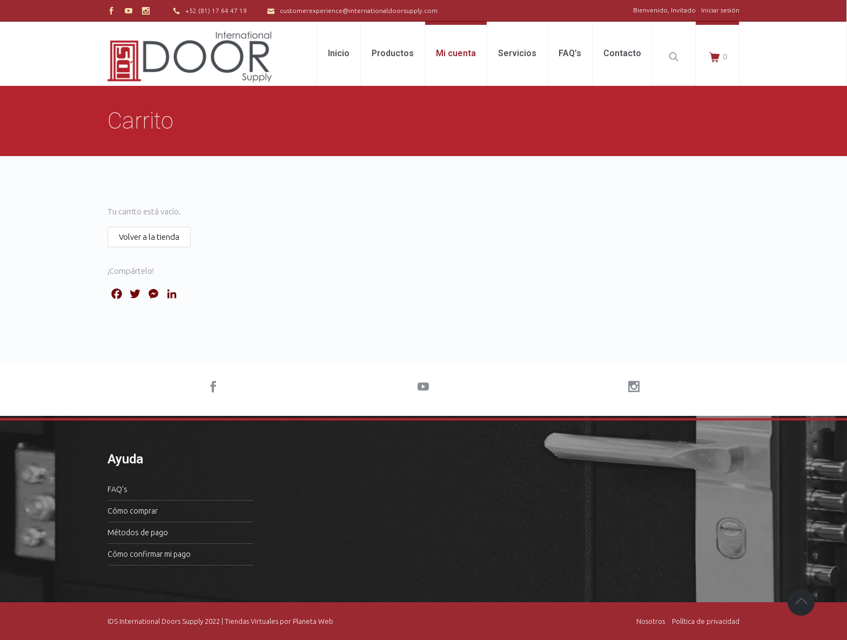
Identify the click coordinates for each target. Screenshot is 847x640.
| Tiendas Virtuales (249, 621)
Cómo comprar (132, 511)
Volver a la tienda (149, 236)
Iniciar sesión (720, 10)
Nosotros (650, 621)
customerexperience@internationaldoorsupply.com (359, 10)
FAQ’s (117, 489)
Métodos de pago (137, 532)
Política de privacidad (706, 621)
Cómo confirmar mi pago (149, 554)
